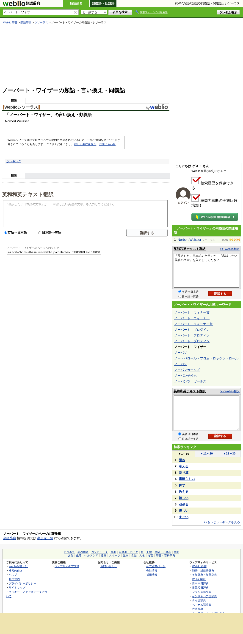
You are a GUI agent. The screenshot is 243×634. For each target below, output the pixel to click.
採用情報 (151, 574)
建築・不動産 (163, 552)
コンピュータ (99, 552)
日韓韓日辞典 (200, 587)
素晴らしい (187, 479)
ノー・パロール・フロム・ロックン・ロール (206, 358)
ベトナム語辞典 (201, 604)
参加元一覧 (45, 538)
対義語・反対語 (103, 3)
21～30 (229, 453)
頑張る (183, 504)
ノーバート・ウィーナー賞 (193, 324)
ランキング (13, 161)
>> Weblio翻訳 (230, 249)
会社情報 (151, 570)
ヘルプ (13, 574)
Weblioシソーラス (21, 107)
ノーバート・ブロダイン (192, 329)
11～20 (206, 453)
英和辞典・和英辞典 (204, 574)
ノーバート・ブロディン (192, 335)
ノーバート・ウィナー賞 (192, 312)
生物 (125, 555)
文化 (70, 555)
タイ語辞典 (199, 600)
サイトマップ (17, 587)
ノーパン (180, 364)
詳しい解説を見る (85, 144)
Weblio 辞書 (10, 22)
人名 (142, 555)
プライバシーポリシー (22, 583)
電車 (113, 552)
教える (183, 492)
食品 (134, 555)
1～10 (183, 453)
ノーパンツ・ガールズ (190, 381)
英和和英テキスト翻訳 (27, 194)
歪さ (182, 460)
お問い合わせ (107, 144)
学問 (176, 552)
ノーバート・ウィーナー (192, 318)
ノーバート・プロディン (192, 341)
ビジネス (69, 552)
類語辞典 (76, 3)
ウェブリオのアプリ (67, 566)
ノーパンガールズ (187, 370)
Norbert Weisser (189, 239)
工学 (149, 552)
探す (182, 485)
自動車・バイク (128, 552)
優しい (183, 510)
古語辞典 (197, 608)
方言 (150, 555)
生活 (79, 555)
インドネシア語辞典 (204, 596)
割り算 (183, 472)
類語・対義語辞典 (203, 570)
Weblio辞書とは (18, 566)
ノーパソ (180, 352)
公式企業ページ (156, 566)
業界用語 (82, 552)
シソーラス (41, 22)
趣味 (103, 555)
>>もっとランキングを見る (222, 522)
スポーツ (114, 555)
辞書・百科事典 (165, 555)
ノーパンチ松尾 (185, 375)
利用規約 (14, 579)
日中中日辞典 (200, 583)
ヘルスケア (91, 555)
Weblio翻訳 (199, 579)
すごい (183, 517)
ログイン (183, 202)
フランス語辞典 (201, 591)
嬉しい (183, 498)
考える (183, 466)
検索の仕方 (15, 570)
